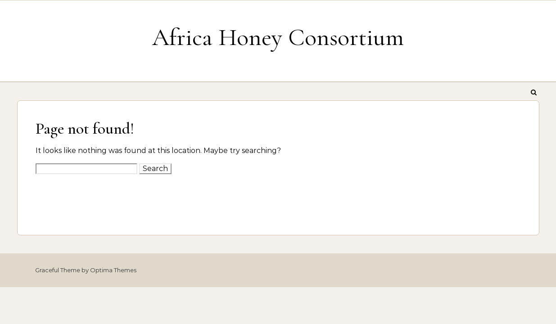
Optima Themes (113, 270)
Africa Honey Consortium (278, 37)
